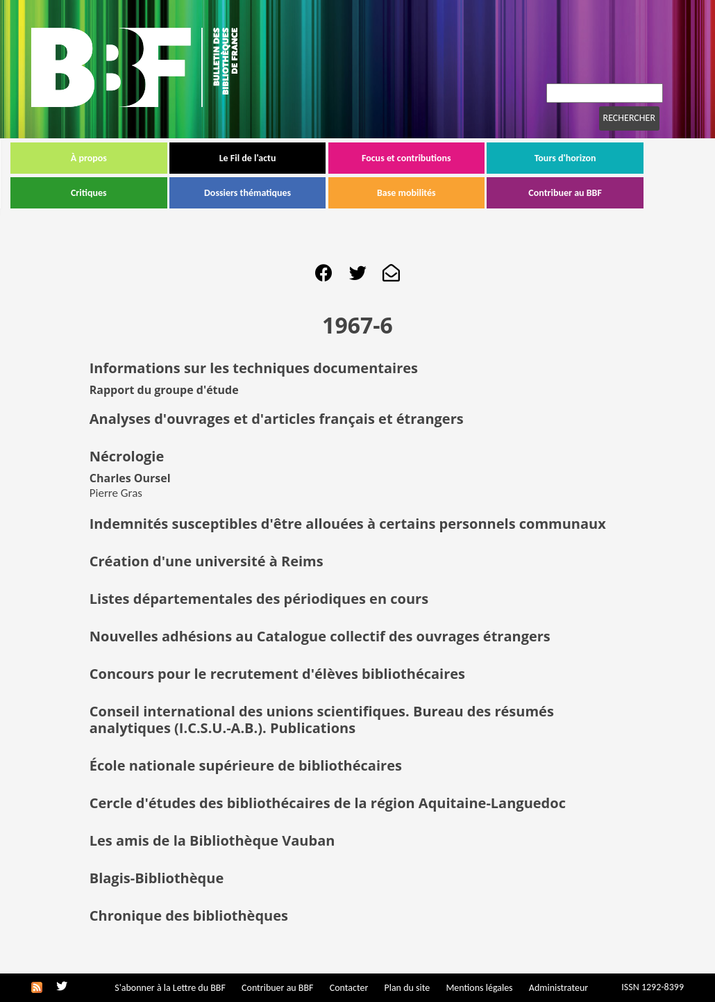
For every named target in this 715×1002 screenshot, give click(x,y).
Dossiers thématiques (268, 193)
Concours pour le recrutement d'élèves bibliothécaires (277, 673)
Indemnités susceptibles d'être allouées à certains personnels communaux (348, 523)
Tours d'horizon (586, 158)
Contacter (349, 988)
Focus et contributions (427, 158)
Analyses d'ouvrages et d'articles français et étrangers (277, 418)
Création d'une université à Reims (206, 561)
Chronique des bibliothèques (189, 915)
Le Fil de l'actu (268, 158)
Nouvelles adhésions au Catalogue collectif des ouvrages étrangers (320, 636)
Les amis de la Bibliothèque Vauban (212, 840)
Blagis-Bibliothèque (157, 878)
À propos (110, 158)
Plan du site (407, 988)
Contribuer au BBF (586, 193)
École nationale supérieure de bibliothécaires (246, 765)
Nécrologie (127, 456)
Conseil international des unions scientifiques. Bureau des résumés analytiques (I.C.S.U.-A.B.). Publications (322, 719)
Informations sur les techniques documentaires (254, 368)
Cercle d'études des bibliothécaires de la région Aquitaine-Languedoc (328, 803)
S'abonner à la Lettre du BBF (170, 988)
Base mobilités (427, 193)
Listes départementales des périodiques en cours (259, 598)
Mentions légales (479, 988)
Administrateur (558, 988)
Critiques (110, 193)
